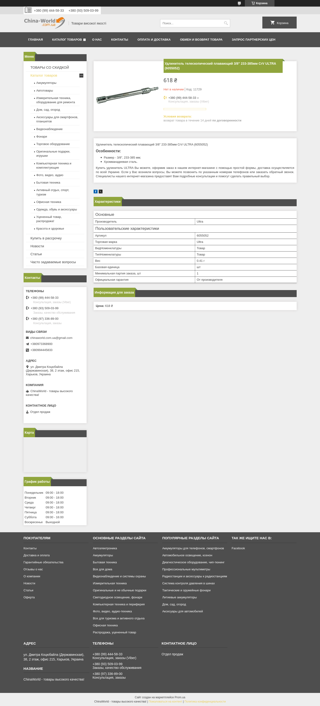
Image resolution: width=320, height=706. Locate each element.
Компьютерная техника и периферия (119, 604)
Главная (35, 39)
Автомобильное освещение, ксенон (187, 555)
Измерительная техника (110, 583)
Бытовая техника (48, 182)
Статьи (36, 254)
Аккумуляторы (46, 83)
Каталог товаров (67, 39)
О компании (32, 576)
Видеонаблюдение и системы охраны (119, 576)
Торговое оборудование (53, 144)
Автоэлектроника (105, 548)
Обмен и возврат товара (201, 39)
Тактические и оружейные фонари (186, 590)
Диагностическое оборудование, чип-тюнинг (193, 562)
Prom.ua (180, 697)
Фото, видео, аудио (49, 175)
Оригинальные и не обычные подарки (119, 590)
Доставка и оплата (37, 555)
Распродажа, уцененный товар (114, 632)
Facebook (238, 548)
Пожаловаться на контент (165, 701)
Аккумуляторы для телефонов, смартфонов (193, 548)
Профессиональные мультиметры (186, 569)
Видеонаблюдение (49, 129)
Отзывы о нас (33, 569)
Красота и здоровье (50, 228)
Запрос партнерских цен (253, 39)
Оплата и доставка (154, 39)
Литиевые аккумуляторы (179, 597)
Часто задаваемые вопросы (53, 262)
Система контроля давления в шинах (188, 583)
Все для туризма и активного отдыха (118, 618)
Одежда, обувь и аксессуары (56, 209)
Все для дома (102, 569)
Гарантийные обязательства (43, 562)
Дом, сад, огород (48, 109)
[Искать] (226, 23)
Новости (37, 246)
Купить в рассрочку (46, 238)
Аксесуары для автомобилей (182, 611)
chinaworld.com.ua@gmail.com (51, 338)
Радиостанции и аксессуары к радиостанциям (194, 576)
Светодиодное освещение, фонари (117, 597)
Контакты (119, 39)
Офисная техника (48, 202)
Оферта (29, 597)
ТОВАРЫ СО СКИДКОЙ (50, 67)
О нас (97, 39)
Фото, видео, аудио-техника (112, 611)
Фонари (41, 136)
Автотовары (44, 90)
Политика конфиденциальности (205, 701)
